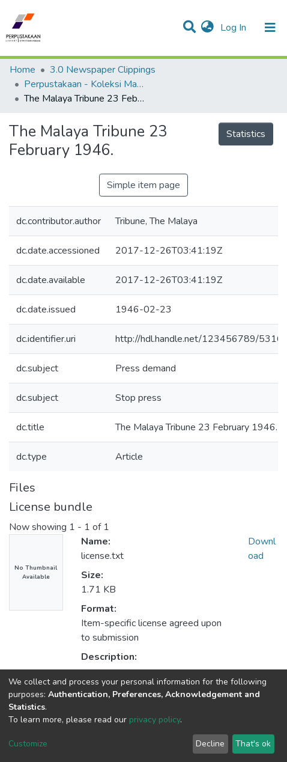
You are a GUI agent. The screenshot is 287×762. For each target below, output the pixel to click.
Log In (234, 27)
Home (22, 69)
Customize (27, 743)
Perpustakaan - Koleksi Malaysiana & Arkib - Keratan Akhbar (84, 84)
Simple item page (143, 185)
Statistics (245, 134)
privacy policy (154, 719)
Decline (210, 743)
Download (262, 548)
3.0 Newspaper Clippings (103, 69)
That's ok (253, 743)
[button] (207, 27)
